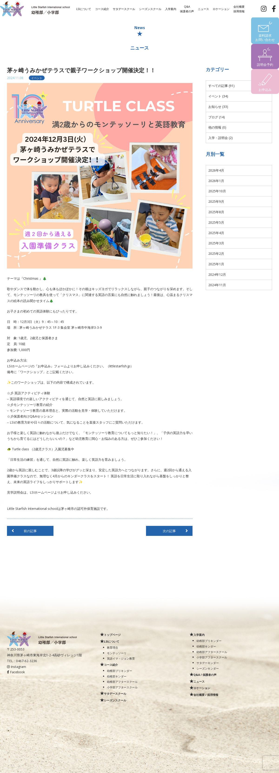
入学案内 (170, 8)
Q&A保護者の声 (187, 8)
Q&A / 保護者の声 (204, 675)
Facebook (16, 672)
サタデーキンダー (207, 663)
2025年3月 (216, 243)
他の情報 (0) (217, 127)
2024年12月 (217, 274)
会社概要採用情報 (239, 8)
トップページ (112, 635)
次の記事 (169, 531)
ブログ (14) (216, 117)
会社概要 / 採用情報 (205, 695)
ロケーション (221, 8)
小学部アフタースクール (122, 687)
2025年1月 (216, 264)
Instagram (16, 666)
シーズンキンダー (207, 668)
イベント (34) (218, 96)
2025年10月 (217, 191)
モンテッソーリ (116, 653)
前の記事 (30, 531)
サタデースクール (124, 8)
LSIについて (83, 8)
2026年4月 (216, 170)
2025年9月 (216, 201)
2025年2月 (216, 253)
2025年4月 (216, 233)
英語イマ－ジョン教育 (121, 658)
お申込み (265, 89)
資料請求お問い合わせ (265, 37)
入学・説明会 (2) (220, 138)
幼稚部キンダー (116, 676)
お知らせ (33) (218, 106)
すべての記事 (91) (221, 85)
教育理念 (112, 647)
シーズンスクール (150, 8)
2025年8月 (216, 212)
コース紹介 (102, 8)
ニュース (203, 8)
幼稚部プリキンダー (119, 671)
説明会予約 (265, 64)
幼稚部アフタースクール (122, 681)
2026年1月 (216, 181)
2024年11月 (217, 285)
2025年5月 (216, 222)
